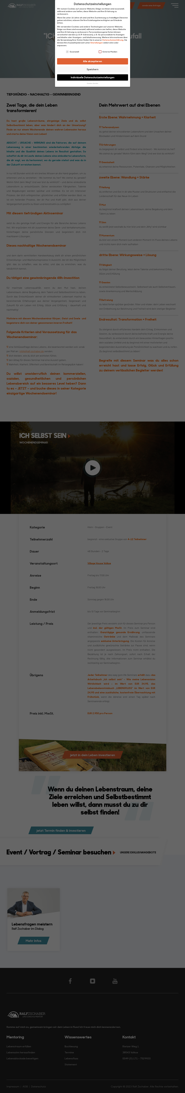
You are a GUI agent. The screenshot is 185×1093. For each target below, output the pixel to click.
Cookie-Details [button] (92, 83)
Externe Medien (108, 51)
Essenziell (72, 51)
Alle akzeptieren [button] (92, 61)
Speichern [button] (92, 69)
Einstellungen (97, 42)
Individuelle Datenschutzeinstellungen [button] (92, 77)
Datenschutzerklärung (112, 40)
